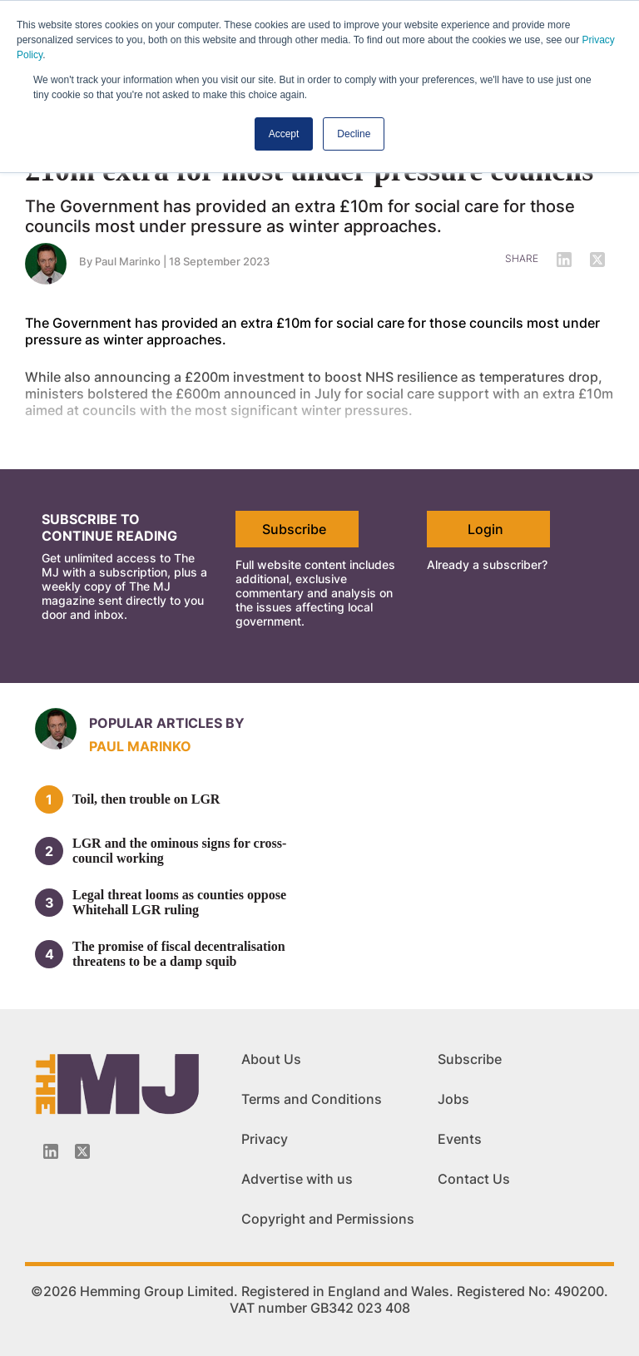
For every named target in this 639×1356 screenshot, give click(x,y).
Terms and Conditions (311, 1099)
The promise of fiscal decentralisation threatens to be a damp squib (178, 953)
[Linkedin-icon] (50, 1151)
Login (485, 529)
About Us (271, 1059)
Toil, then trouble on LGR (146, 799)
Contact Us (474, 1178)
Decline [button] (353, 134)
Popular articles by (167, 723)
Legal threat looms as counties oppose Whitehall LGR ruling (179, 902)
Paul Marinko (140, 746)
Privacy (264, 1139)
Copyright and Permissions (327, 1218)
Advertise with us (297, 1178)
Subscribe (294, 529)
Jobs (453, 1099)
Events (460, 1139)
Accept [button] (284, 134)
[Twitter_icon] (82, 1151)
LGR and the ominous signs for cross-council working (179, 850)
